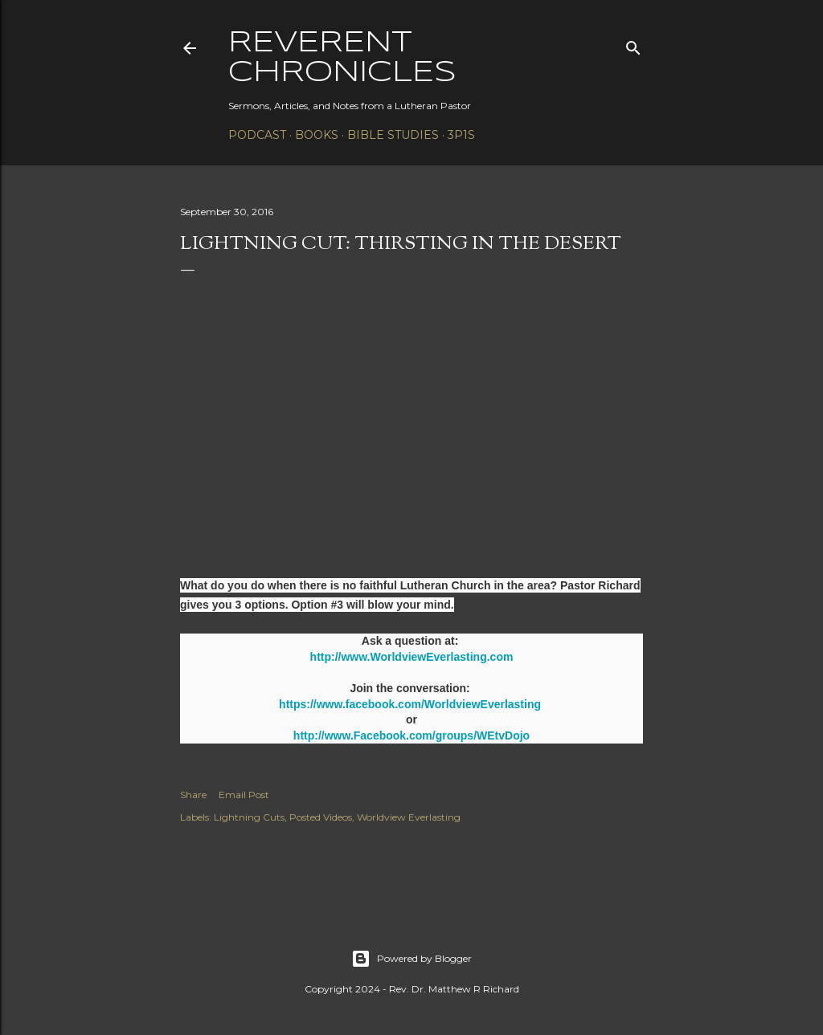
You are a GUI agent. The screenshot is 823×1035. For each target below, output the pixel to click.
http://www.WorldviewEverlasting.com (412, 656)
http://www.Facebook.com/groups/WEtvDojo (411, 735)
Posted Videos (320, 817)
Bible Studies (393, 135)
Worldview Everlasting (409, 817)
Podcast (257, 135)
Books (316, 135)
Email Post (244, 794)
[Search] (633, 44)
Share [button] (193, 794)
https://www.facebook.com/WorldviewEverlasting (410, 704)
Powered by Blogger (411, 958)
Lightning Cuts (249, 817)
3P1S (461, 135)
